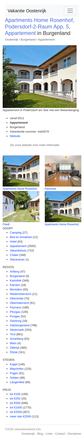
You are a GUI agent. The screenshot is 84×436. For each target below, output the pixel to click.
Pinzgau (15, 312)
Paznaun (15, 307)
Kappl (13, 364)
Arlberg (14, 271)
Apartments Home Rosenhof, (20, 188)
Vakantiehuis (18, 250)
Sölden (14, 377)
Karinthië (15, 280)
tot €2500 (16, 412)
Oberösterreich (19, 303)
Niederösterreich (20, 294)
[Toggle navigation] (70, 10)
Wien (13, 343)
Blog (40, 433)
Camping (16, 232)
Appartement (46, 39)
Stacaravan (17, 259)
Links (49, 433)
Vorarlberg (16, 338)
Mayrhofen (17, 368)
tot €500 (15, 403)
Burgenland (28, 39)
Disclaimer (74, 433)
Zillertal (14, 347)
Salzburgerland (19, 325)
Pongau (15, 316)
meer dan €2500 (20, 416)
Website (15, 136)
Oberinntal (16, 298)
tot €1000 (16, 407)
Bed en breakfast (21, 237)
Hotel (13, 241)
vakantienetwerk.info (27, 429)
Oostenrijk (11, 39)
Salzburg (15, 320)
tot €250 (15, 398)
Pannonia (50, 188)
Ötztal (13, 352)
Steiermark (17, 329)
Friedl (6, 224)
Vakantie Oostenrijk (27, 10)
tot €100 (15, 394)
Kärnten (15, 285)
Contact (60, 433)
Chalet (14, 255)
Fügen (14, 373)
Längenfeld (17, 382)
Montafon (16, 289)
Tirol (12, 334)
